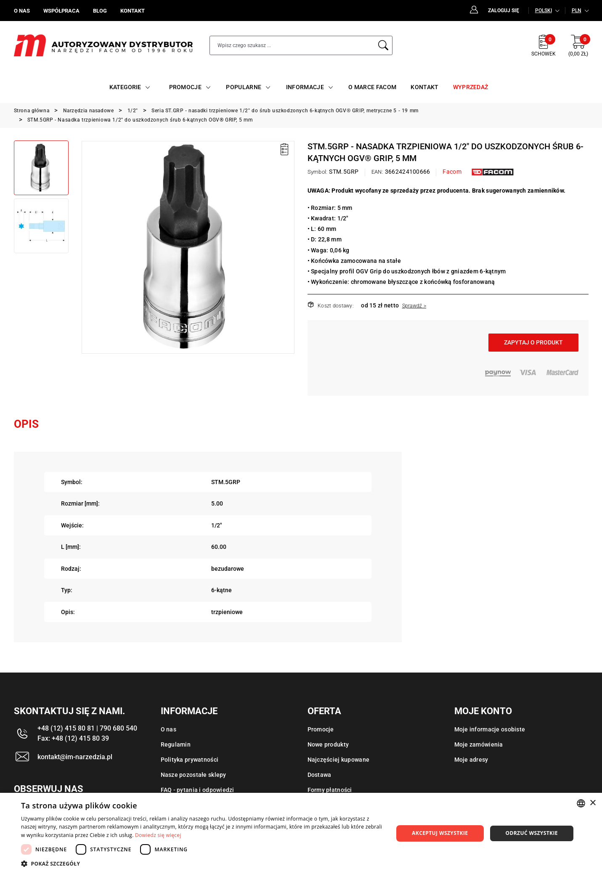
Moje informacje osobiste (489, 729)
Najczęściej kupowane (339, 759)
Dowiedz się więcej (158, 835)
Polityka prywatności (190, 759)
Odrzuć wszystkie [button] (532, 833)
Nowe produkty (328, 744)
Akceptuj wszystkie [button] (440, 833)
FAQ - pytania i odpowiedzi (197, 790)
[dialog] (301, 833)
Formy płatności (330, 790)
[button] (201, 863)
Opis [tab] (26, 424)
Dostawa (319, 774)
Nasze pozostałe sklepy (193, 774)
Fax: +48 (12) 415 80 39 (73, 738)
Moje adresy (471, 759)
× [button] (592, 803)
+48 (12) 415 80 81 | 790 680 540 (87, 728)
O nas (168, 729)
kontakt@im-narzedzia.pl (74, 757)
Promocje (321, 729)
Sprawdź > (414, 306)
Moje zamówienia (478, 744)
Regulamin (176, 744)
